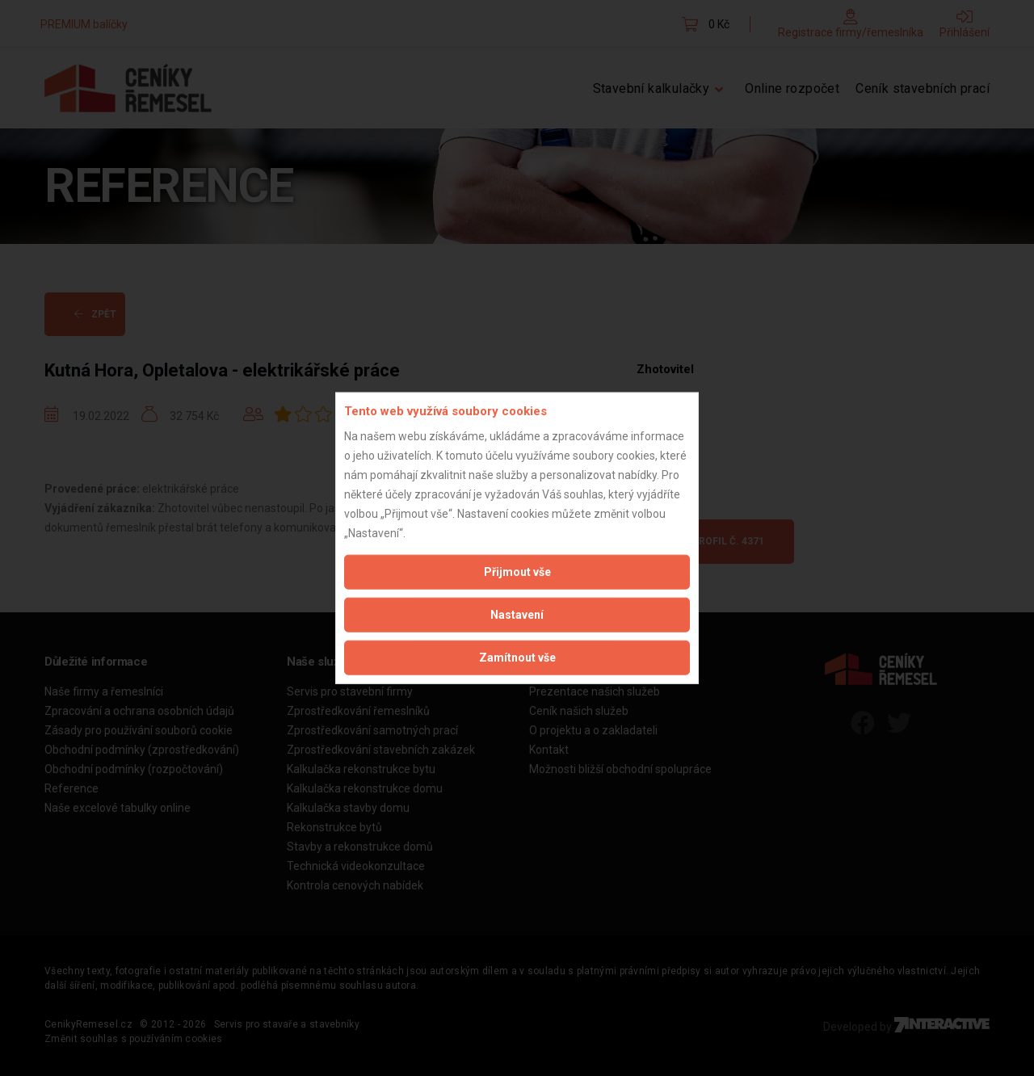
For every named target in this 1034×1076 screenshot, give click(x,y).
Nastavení (517, 613)
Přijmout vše (517, 571)
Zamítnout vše (517, 656)
